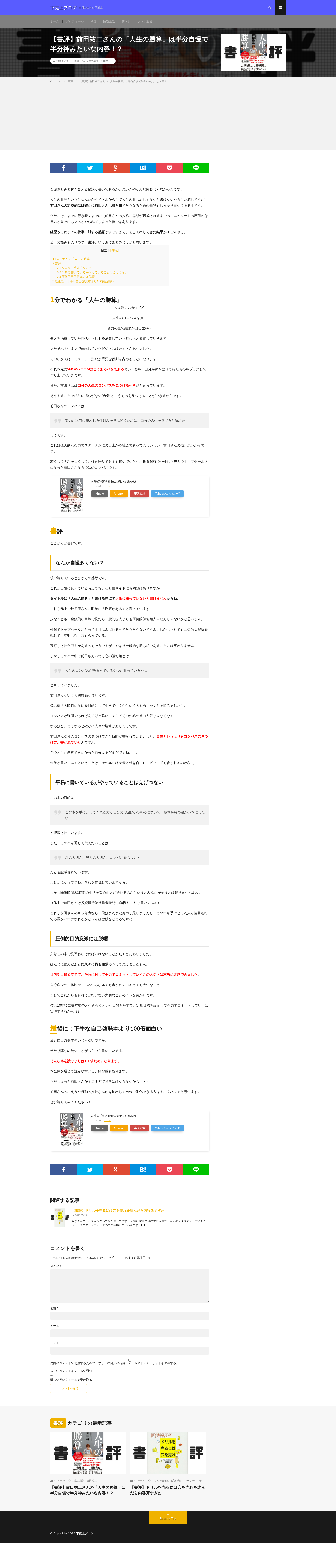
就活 (93, 21)
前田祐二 (106, 61)
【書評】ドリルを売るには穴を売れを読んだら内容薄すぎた (118, 1210)
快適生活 (109, 21)
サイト (54, 1342)
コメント (56, 1265)
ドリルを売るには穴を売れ (167, 1480)
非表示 (113, 250)
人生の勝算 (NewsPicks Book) (113, 481)
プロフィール (75, 21)
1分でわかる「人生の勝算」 (72, 259)
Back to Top (168, 1518)
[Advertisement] (168, 116)
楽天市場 (139, 493)
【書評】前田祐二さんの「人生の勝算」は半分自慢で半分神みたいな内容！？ (88, 1490)
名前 (54, 1308)
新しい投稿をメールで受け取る (71, 1379)
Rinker (107, 486)
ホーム (54, 21)
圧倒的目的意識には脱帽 (76, 276)
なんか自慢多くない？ (74, 267)
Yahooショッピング (167, 493)
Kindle (99, 493)
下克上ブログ (84, 1533)
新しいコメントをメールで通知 (71, 1371)
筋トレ (126, 21)
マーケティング (193, 1480)
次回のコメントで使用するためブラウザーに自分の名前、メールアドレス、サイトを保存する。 (114, 1363)
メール (55, 1325)
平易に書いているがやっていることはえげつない (92, 272)
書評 (77, 61)
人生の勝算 (92, 61)
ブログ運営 (144, 21)
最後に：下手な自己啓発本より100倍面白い (83, 281)
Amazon (119, 493)
